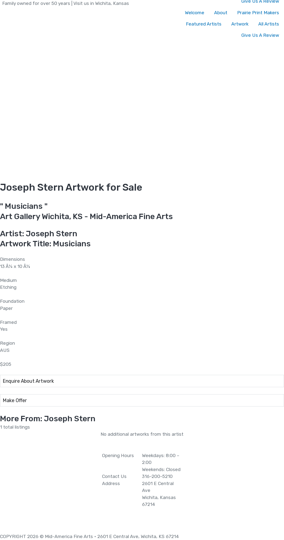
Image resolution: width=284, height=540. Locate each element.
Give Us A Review (260, 35)
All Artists (268, 24)
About (220, 12)
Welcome (194, 12)
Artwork (239, 24)
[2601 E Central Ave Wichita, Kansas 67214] (237, 489)
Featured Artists (203, 24)
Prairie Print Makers (258, 12)
